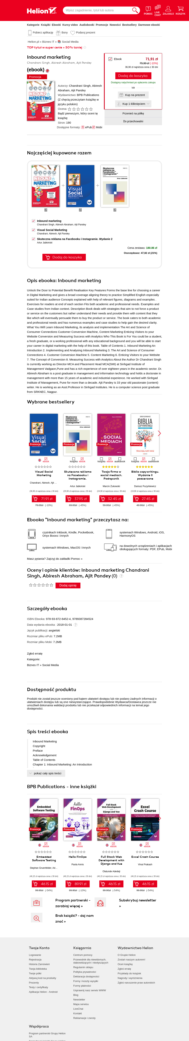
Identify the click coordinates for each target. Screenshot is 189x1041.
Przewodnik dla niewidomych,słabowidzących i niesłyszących (90, 961)
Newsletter (79, 999)
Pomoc (75, 558)
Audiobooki (86, 24)
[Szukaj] (135, 10)
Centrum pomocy (82, 955)
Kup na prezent (135, 95)
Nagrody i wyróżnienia (130, 978)
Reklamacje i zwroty (84, 1018)
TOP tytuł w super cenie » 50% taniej (54, 47)
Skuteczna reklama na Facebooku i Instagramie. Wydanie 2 (74, 239)
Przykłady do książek (129, 973)
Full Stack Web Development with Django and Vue (111, 860)
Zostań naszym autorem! (131, 959)
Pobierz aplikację (43, 32)
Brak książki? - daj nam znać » (74, 919)
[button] (159, 433)
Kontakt (77, 1013)
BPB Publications (88, 95)
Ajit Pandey (78, 90)
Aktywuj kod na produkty (42, 978)
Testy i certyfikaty (38, 987)
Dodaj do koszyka (133, 76)
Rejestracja (35, 959)
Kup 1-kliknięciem (133, 103)
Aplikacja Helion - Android (43, 991)
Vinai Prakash (145, 864)
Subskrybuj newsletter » (137, 903)
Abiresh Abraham (64, 224)
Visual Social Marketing (52, 230)
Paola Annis (78, 864)
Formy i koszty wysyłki (85, 981)
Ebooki (56, 24)
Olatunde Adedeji (111, 871)
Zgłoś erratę (34, 653)
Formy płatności (82, 985)
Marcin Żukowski (111, 486)
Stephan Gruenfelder (40, 868)
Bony (65, 32)
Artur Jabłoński (44, 242)
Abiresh (53, 233)
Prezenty (34, 982)
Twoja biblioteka (38, 968)
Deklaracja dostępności (86, 976)
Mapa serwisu (81, 1004)
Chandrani (42, 233)
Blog (75, 995)
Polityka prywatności (84, 971)
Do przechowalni (133, 121)
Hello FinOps (78, 857)
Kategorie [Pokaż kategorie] (33, 24)
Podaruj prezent (85, 32)
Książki (45, 24)
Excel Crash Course (145, 857)
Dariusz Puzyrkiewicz (145, 486)
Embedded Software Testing (44, 858)
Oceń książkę (125, 964)
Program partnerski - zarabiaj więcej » (72, 903)
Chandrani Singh (80, 85)
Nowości (115, 24)
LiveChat (78, 1008)
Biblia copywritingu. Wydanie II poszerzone (145, 475)
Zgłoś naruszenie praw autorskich (136, 982)
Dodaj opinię (68, 585)
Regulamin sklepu (83, 967)
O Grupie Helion (127, 955)
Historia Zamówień (39, 964)
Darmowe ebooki (149, 24)
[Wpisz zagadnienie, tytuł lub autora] (96, 10)
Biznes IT (33, 665)
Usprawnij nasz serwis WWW (89, 990)
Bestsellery (129, 24)
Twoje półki (35, 973)
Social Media (50, 665)
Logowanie (35, 955)
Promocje (102, 24)
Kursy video (70, 24)
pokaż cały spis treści (47, 773)
